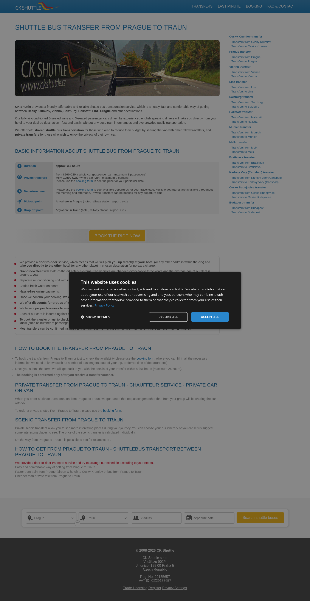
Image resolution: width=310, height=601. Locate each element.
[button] (95, 317)
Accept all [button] (210, 317)
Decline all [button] (168, 317)
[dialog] (155, 300)
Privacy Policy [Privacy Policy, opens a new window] (105, 305)
